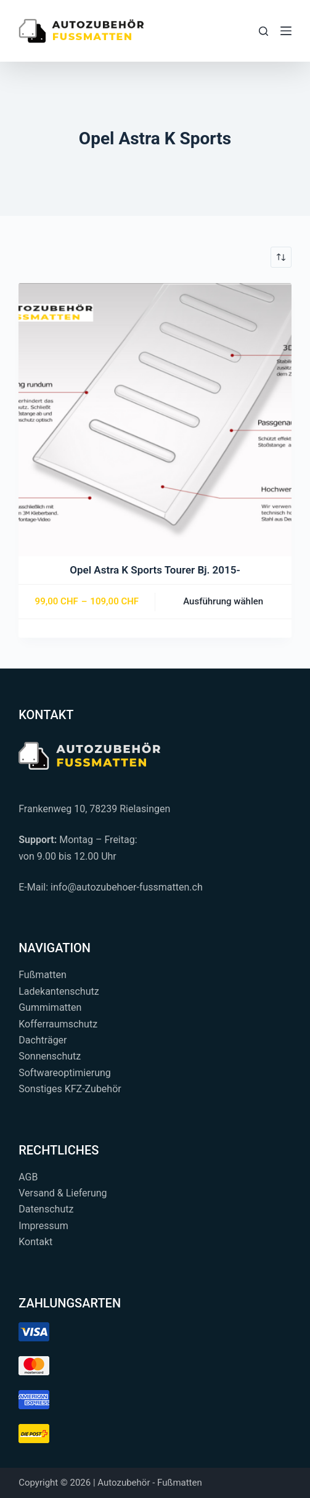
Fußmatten (42, 975)
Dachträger (42, 1040)
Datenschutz (45, 1209)
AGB (28, 1177)
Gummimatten (49, 1007)
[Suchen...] (263, 31)
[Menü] (286, 30)
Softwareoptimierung (64, 1073)
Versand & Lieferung (62, 1193)
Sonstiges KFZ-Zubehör (69, 1089)
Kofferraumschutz (57, 1024)
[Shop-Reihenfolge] (281, 257)
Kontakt (35, 1242)
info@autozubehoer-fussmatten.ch (127, 887)
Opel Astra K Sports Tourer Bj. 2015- (155, 570)
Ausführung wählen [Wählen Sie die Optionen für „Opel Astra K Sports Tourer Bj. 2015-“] (223, 601)
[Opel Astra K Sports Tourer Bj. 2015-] (155, 419)
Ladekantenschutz (58, 991)
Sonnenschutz (49, 1056)
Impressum (43, 1226)
